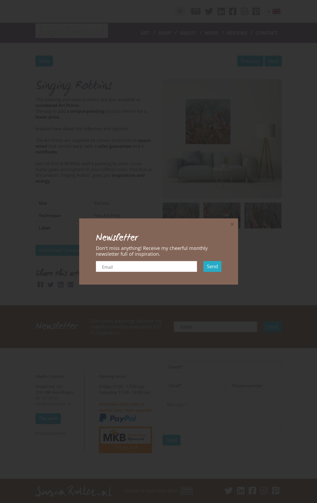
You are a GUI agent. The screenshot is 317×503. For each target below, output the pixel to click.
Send (212, 266)
